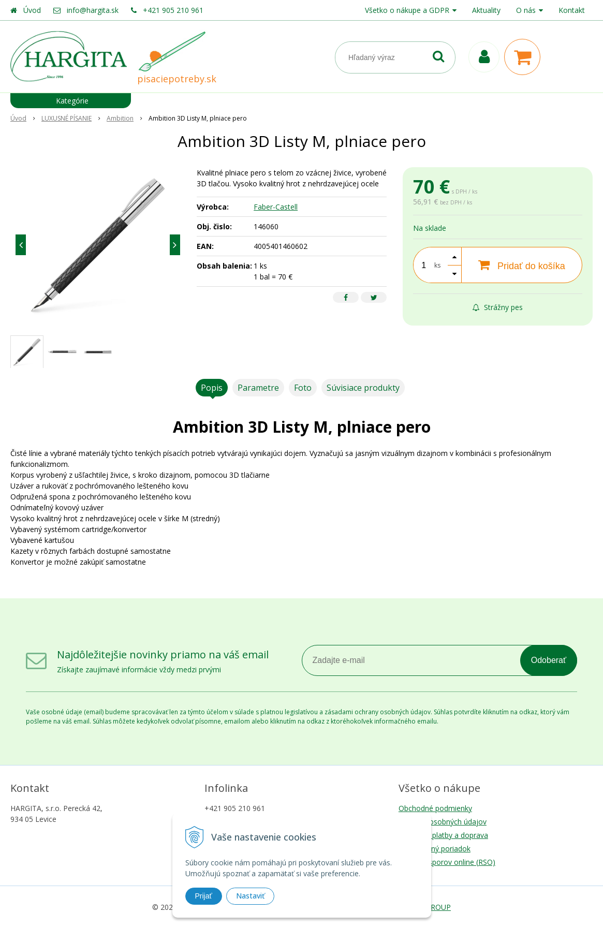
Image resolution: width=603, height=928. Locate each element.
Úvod (32, 10)
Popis (212, 387)
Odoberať (548, 660)
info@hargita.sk (93, 10)
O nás (526, 10)
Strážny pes (498, 307)
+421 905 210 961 (173, 10)
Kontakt (571, 10)
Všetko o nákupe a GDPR (407, 10)
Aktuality (486, 10)
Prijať (203, 896)
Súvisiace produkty (363, 387)
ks (437, 265)
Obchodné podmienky (435, 808)
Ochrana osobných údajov (443, 822)
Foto (303, 387)
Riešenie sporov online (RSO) (447, 862)
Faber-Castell (276, 207)
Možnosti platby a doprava (443, 835)
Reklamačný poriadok (434, 848)
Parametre (258, 387)
